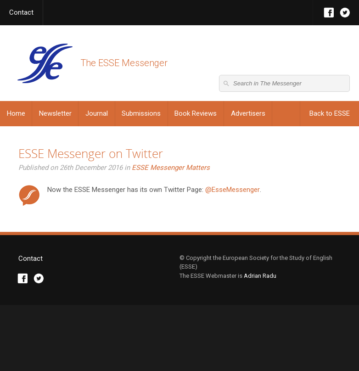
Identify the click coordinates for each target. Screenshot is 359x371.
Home (16, 113)
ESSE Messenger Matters (171, 167)
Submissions (141, 113)
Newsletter (55, 113)
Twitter (345, 13)
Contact (21, 12)
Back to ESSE (329, 113)
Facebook (329, 13)
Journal (96, 113)
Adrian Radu (260, 341)
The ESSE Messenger (44, 63)
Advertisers (248, 113)
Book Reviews (195, 113)
